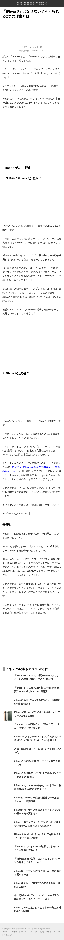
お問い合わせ (45, 932)
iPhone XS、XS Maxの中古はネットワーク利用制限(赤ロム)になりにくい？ (37, 787)
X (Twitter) (8, 935)
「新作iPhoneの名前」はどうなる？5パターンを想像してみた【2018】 (37, 860)
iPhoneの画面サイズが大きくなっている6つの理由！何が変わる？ (37, 812)
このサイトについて (18, 932)
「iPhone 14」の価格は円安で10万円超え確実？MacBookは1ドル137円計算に (36, 689)
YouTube (57, 932)
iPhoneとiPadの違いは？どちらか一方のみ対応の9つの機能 (37, 909)
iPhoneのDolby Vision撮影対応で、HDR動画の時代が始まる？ (37, 702)
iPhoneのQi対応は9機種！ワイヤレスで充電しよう (37, 763)
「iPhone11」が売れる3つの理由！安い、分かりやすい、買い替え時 (37, 726)
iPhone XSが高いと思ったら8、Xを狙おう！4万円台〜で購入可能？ (37, 836)
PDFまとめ (33, 932)
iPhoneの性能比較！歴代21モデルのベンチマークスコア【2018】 (37, 775)
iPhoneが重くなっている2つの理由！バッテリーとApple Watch (37, 714)
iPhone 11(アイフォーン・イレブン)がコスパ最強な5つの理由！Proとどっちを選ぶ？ (37, 738)
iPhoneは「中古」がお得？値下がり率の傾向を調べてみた (37, 873)
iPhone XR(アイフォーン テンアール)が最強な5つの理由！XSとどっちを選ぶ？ (37, 824)
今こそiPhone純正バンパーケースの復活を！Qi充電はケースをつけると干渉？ (37, 897)
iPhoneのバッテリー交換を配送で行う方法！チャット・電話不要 (37, 799)
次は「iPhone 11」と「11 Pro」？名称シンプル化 (37, 751)
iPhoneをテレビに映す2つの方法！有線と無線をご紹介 (37, 885)
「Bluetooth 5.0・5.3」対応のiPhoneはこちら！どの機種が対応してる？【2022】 (36, 677)
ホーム (5, 932)
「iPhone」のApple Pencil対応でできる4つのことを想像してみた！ (37, 848)
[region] (32, 135)
